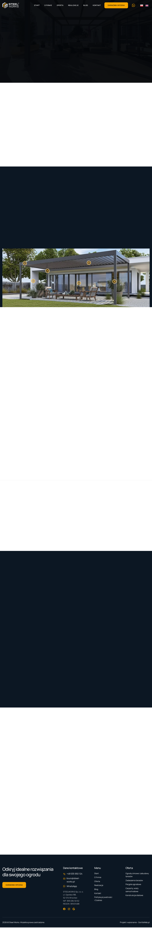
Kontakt (97, 5)
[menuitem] (141, 5)
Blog (85, 5)
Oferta (60, 5)
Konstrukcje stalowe (134, 896)
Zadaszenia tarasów (134, 881)
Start (37, 5)
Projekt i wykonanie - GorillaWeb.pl (135, 923)
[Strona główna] (10, 5)
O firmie (48, 5)
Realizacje (73, 5)
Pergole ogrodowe (133, 885)
